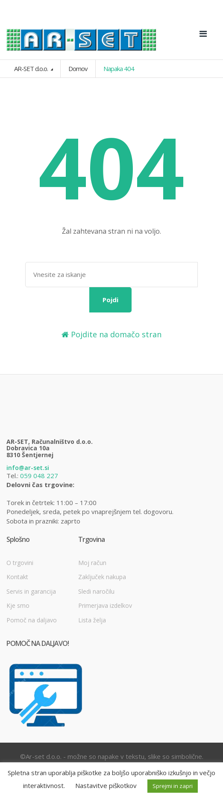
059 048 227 (39, 475)
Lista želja (92, 620)
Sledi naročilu (96, 591)
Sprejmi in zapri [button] (173, 786)
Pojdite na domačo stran (111, 334)
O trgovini (19, 563)
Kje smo (17, 605)
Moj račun (92, 563)
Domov (78, 68)
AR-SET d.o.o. (31, 68)
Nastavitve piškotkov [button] (106, 785)
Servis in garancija (31, 591)
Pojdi (110, 299)
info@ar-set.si (27, 468)
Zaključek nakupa (102, 577)
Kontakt (17, 577)
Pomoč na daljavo (31, 620)
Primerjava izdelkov (105, 605)
